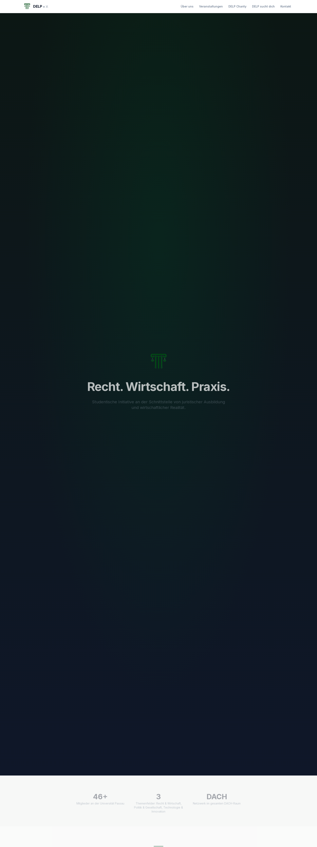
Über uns (187, 6)
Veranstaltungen (211, 6)
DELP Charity (237, 6)
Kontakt (285, 6)
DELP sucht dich (263, 6)
